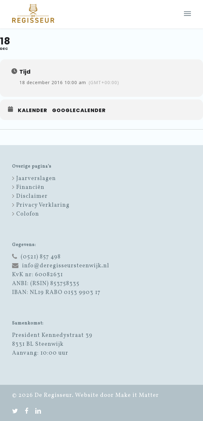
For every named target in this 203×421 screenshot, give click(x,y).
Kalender (32, 110)
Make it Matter (137, 395)
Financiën (30, 187)
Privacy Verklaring (43, 205)
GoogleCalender (79, 110)
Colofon (27, 214)
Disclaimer (32, 196)
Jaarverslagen (36, 179)
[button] (187, 13)
